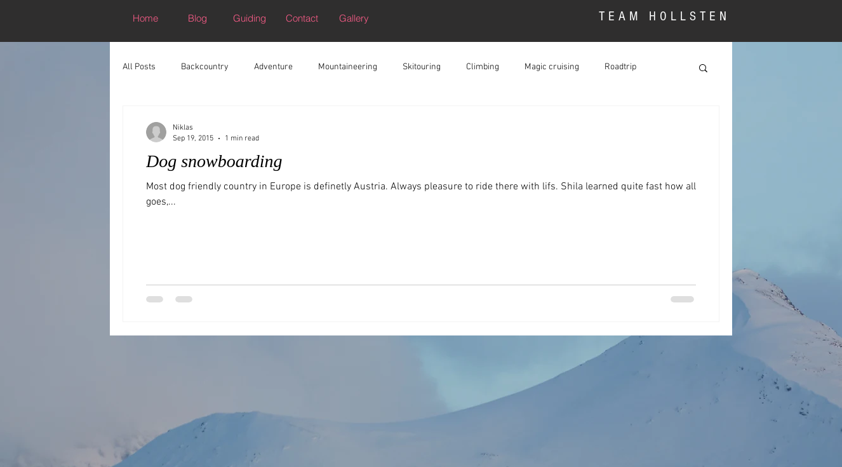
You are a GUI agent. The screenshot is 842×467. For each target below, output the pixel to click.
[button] (703, 69)
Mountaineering (347, 67)
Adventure (273, 67)
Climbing (482, 67)
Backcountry (205, 67)
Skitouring (422, 67)
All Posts (139, 67)
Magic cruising (552, 67)
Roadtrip (620, 67)
